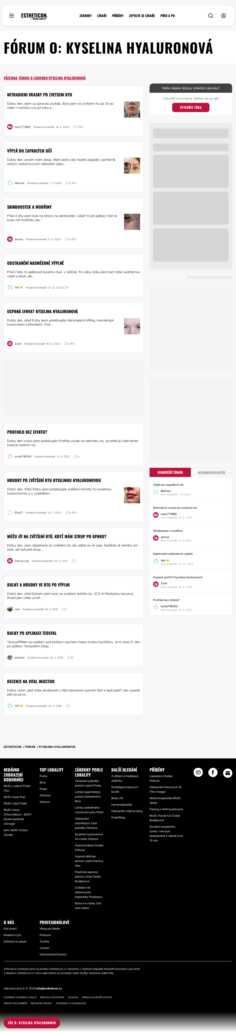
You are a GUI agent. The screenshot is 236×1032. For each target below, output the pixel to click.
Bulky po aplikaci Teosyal (32, 633)
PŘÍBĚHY (118, 15)
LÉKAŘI (101, 15)
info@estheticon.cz (49, 988)
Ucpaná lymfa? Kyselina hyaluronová (42, 311)
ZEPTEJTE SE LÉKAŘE (142, 15)
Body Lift (117, 798)
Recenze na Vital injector (31, 681)
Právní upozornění (15, 1003)
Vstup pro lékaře (50, 928)
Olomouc (45, 795)
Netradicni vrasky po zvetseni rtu (39, 94)
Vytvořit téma (191, 107)
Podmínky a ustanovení (71, 1003)
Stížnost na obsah (15, 941)
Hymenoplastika (121, 804)
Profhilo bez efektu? (27, 432)
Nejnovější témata (170, 472)
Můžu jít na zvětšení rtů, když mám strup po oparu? (56, 536)
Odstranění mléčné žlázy (127, 811)
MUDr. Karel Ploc (15, 797)
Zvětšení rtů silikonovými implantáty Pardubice (88, 892)
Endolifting (118, 817)
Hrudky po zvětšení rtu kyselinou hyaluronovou (54, 480)
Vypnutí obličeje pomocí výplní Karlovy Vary (89, 861)
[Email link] (227, 773)
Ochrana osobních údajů (20, 997)
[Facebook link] (213, 774)
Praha (43, 776)
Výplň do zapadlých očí (29, 150)
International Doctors (53, 954)
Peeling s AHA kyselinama (166, 809)
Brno (43, 782)
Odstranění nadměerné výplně (35, 263)
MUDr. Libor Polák (15, 803)
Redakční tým (12, 935)
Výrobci (45, 948)
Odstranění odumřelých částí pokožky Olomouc (86, 823)
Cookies (73, 997)
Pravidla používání (52, 997)
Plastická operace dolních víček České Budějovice (88, 876)
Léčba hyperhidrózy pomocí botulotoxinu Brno (88, 796)
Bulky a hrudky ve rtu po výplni (38, 584)
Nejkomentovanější (211, 472)
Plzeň (43, 789)
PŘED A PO (167, 15)
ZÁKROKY (86, 15)
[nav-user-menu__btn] (223, 15)
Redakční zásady (41, 1003)
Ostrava (45, 802)
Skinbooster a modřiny (29, 207)
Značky (44, 941)
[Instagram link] (198, 774)
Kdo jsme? (10, 928)
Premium (45, 935)
